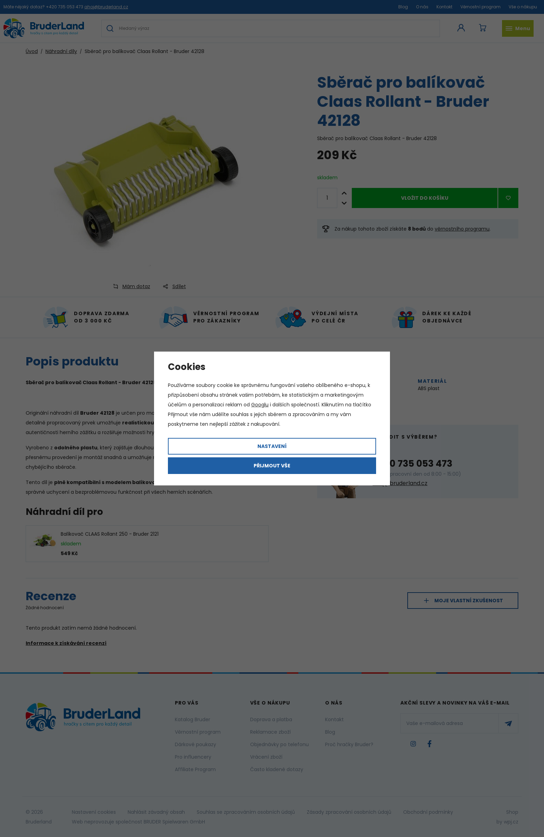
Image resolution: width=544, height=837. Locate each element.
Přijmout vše (272, 465)
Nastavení (272, 446)
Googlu (260, 404)
